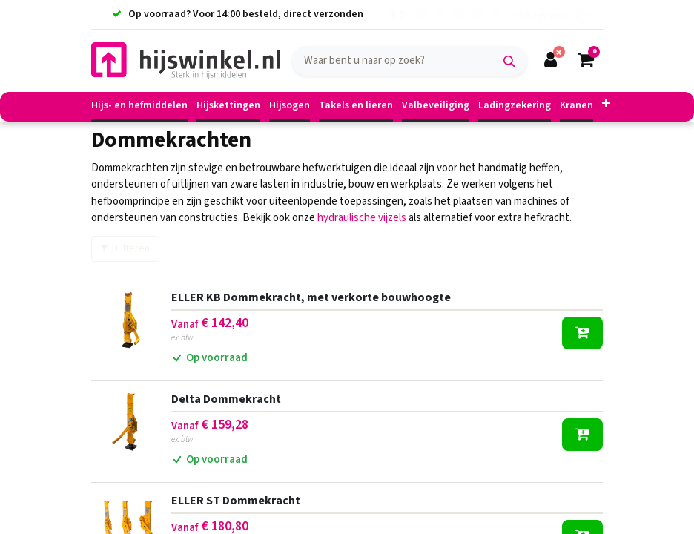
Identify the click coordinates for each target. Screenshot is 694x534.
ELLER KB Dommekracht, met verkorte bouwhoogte (311, 297)
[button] (606, 104)
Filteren (125, 248)
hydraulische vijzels (361, 217)
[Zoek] (509, 60)
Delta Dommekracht (226, 399)
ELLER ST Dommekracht (235, 500)
